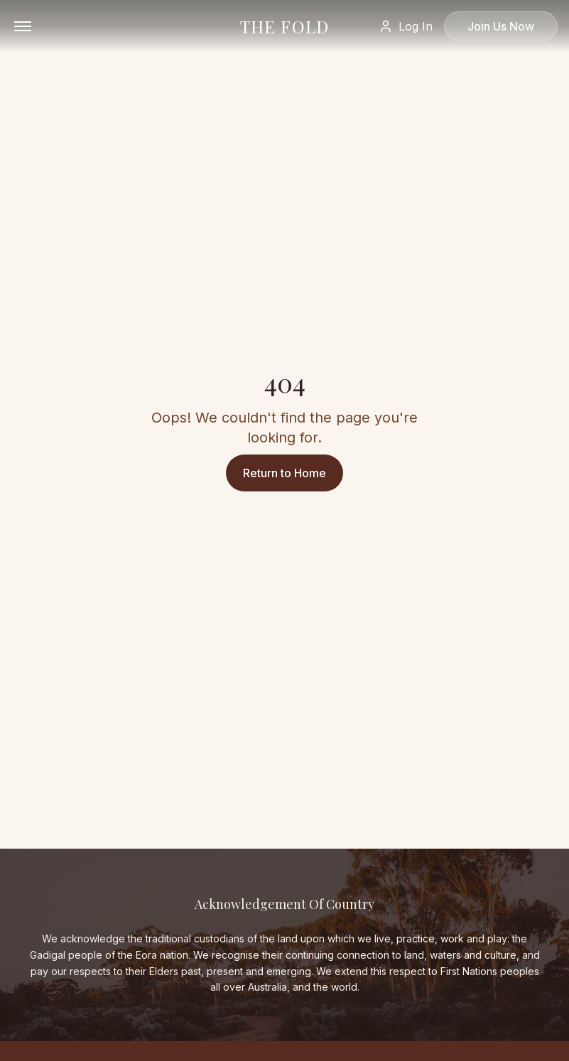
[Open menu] (22, 26)
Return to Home (284, 473)
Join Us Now (500, 26)
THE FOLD (285, 26)
